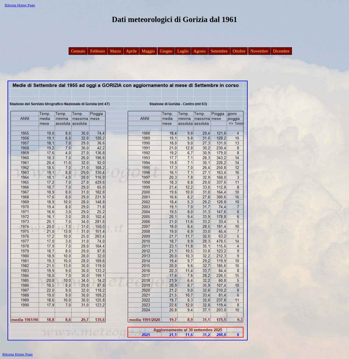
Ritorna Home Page (20, 5)
